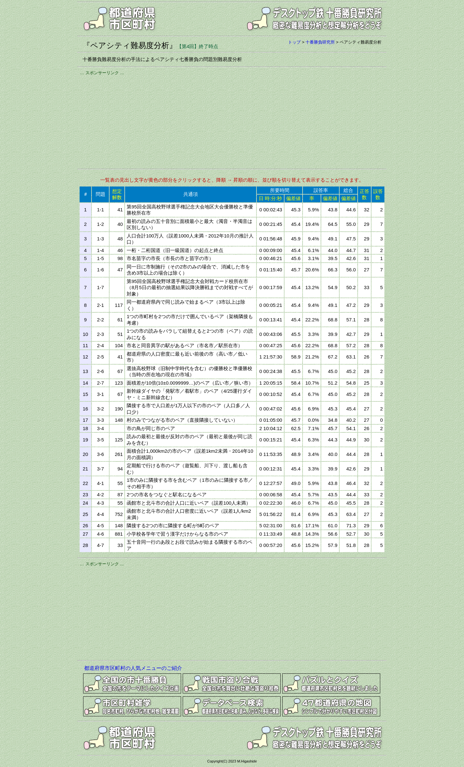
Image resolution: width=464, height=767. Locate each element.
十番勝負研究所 (320, 42)
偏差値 (293, 198)
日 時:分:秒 (270, 198)
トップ (294, 42)
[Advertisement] (232, 121)
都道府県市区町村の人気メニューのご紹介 (133, 668)
